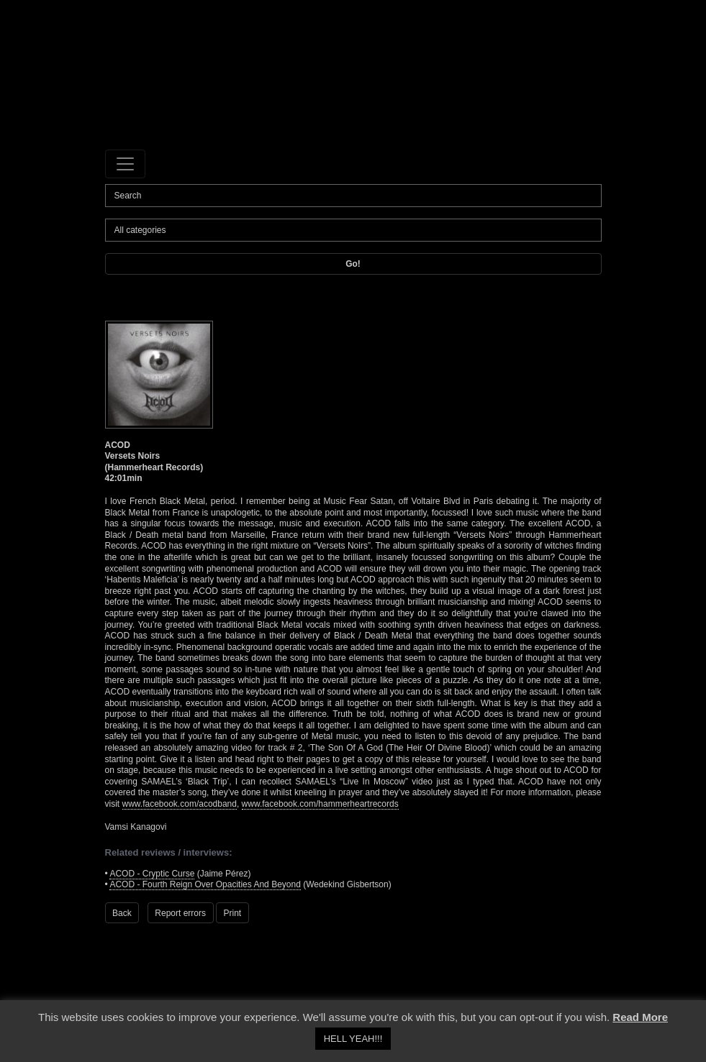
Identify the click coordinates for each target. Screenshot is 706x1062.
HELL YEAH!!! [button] (353, 1038)
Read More (640, 1017)
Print (233, 913)
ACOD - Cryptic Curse (151, 874)
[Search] (353, 195)
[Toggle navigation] (125, 164)
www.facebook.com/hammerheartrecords (320, 804)
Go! (353, 264)
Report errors (180, 913)
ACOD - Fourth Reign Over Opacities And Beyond (204, 884)
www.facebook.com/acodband (179, 804)
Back (122, 913)
